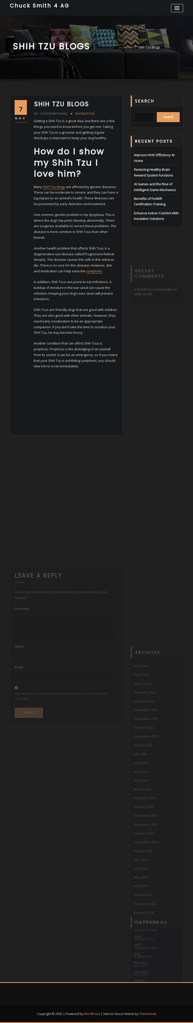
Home (127, 47)
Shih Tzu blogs (54, 187)
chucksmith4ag (51, 113)
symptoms (94, 271)
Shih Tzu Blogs (149, 47)
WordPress (92, 1014)
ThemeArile (147, 1014)
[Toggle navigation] (177, 8)
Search (145, 101)
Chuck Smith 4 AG (39, 5)
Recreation (85, 113)
